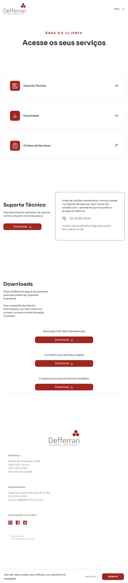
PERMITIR (113, 577)
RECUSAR (90, 577)
